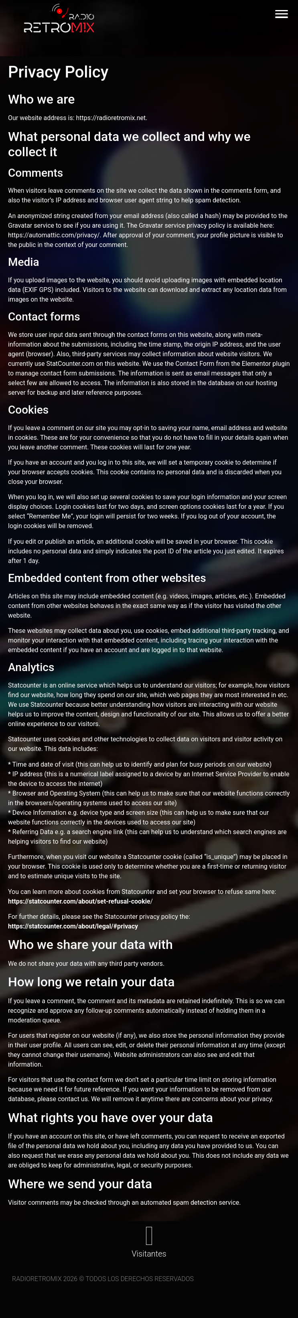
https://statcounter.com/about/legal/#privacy (73, 926)
